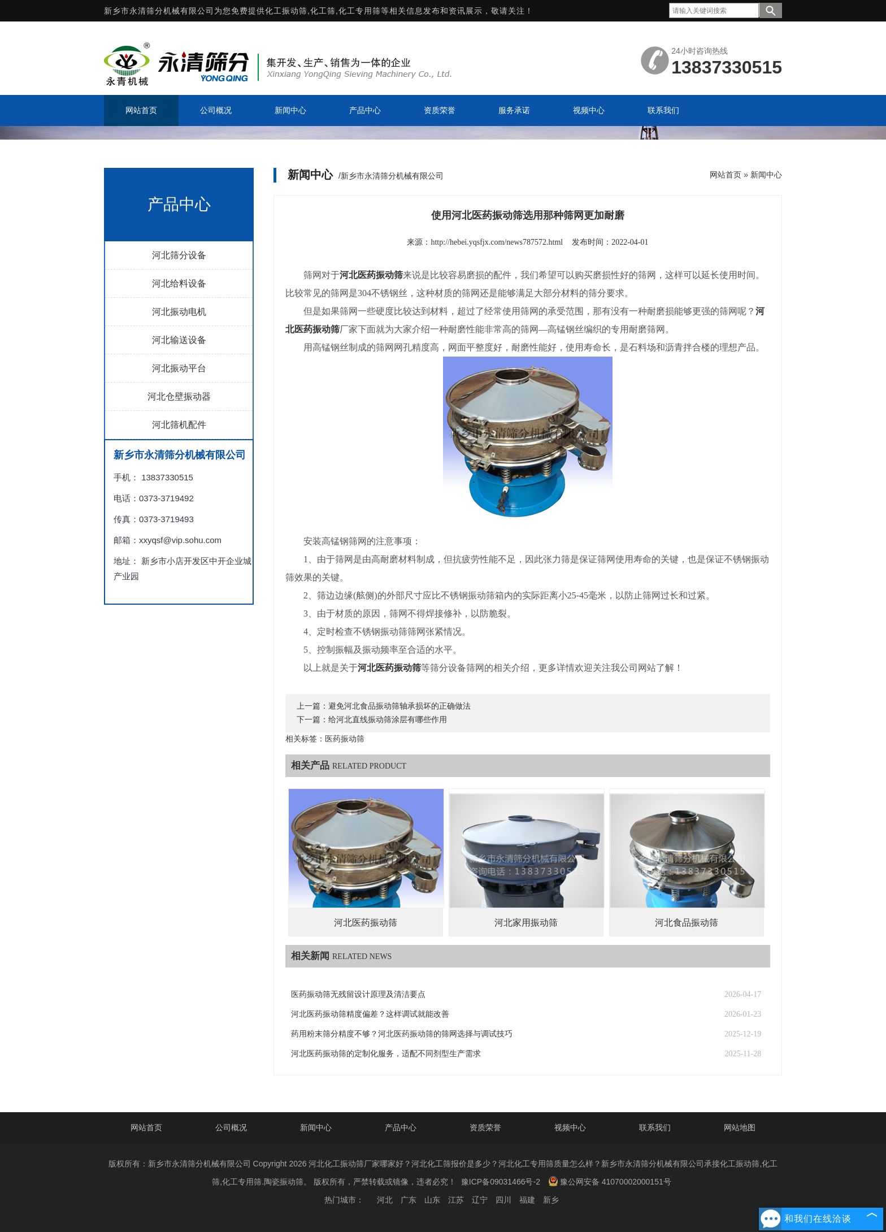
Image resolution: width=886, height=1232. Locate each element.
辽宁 (480, 1199)
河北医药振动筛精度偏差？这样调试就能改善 (370, 1014)
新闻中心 (766, 174)
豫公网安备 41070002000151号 (609, 1181)
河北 (385, 1199)
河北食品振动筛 (686, 922)
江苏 (456, 1199)
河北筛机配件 (179, 425)
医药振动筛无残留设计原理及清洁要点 (358, 994)
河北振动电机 (179, 311)
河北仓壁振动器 (179, 396)
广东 (408, 1199)
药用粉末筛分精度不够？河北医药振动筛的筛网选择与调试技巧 (402, 1034)
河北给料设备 (179, 283)
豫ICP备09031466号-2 (500, 1181)
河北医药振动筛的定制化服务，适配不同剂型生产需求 (386, 1053)
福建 (527, 1199)
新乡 (551, 1199)
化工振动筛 (286, 10)
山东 (432, 1199)
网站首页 (725, 174)
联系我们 (655, 1127)
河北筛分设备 (179, 255)
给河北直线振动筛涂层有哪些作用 (387, 719)
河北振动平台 (179, 368)
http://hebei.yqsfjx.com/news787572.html (497, 242)
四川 (503, 1199)
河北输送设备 (179, 340)
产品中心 (400, 1127)
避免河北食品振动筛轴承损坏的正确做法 (399, 706)
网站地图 (739, 1127)
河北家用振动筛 (526, 922)
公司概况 (231, 1127)
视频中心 (570, 1127)
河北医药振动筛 (365, 922)
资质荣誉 (485, 1127)
